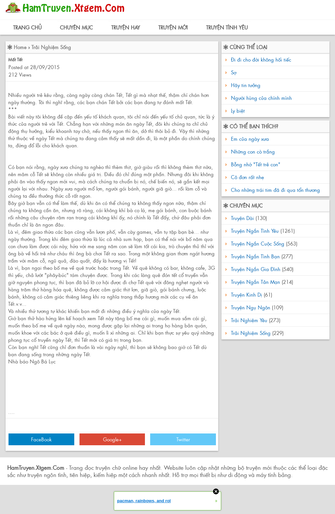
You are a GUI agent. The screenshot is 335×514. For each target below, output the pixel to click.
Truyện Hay (125, 27)
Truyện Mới (173, 27)
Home (20, 47)
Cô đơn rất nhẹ (246, 177)
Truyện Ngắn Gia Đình (255, 269)
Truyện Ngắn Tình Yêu (255, 230)
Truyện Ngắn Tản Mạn (255, 281)
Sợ (233, 72)
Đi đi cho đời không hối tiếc (261, 59)
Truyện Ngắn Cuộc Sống (257, 243)
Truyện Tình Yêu (227, 27)
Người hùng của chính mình (261, 97)
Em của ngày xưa (249, 138)
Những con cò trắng (252, 151)
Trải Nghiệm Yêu (249, 320)
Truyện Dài (242, 218)
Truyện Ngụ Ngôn (250, 307)
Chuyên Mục (76, 27)
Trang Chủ (27, 27)
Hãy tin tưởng (245, 85)
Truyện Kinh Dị (246, 294)
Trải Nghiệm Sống (51, 47)
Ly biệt (238, 110)
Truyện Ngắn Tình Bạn (255, 256)
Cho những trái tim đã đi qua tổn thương (274, 189)
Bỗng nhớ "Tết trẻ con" (254, 164)
